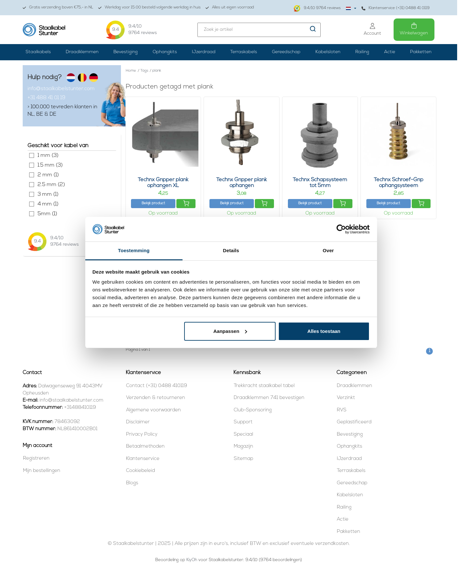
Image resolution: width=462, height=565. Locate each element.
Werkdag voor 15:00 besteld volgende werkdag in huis (149, 8)
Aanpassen (230, 331)
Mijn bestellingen (41, 470)
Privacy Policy (142, 434)
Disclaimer (138, 422)
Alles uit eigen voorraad (230, 8)
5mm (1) (31, 213)
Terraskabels (243, 52)
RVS (342, 410)
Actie (389, 52)
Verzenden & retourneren (155, 397)
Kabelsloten (327, 52)
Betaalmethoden (145, 446)
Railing (362, 52)
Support (243, 422)
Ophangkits (165, 52)
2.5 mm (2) (31, 184)
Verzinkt (346, 397)
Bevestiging (125, 52)
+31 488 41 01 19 (46, 97)
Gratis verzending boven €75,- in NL (58, 8)
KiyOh (191, 560)
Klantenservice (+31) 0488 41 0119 (395, 8)
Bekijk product (153, 203)
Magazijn (243, 446)
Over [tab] (328, 250)
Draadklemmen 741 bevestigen (269, 397)
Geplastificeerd (354, 422)
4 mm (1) (31, 204)
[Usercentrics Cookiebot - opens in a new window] (341, 229)
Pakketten (421, 52)
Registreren (36, 458)
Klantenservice (143, 458)
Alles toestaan (323, 331)
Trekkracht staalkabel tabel (264, 385)
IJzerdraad (204, 52)
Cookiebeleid (140, 470)
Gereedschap (286, 52)
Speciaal (243, 434)
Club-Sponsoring (253, 410)
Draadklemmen (82, 52)
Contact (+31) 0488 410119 (156, 385)
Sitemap (243, 458)
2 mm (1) (31, 174)
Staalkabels (38, 52)
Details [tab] (231, 250)
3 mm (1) (31, 194)
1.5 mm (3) (31, 165)
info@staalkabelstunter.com (61, 88)
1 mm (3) (31, 155)
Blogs (132, 483)
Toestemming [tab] (134, 250)
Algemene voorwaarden (153, 410)
